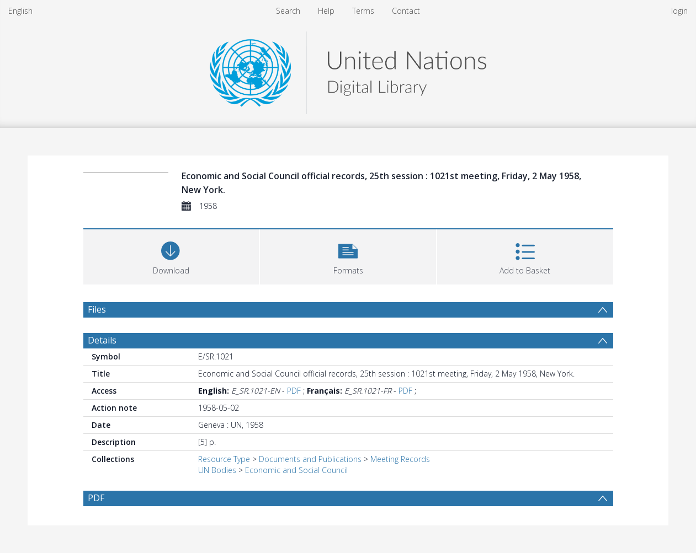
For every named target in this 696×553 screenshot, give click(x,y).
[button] (348, 255)
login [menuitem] (679, 11)
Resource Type (224, 459)
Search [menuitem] (288, 11)
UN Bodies (217, 470)
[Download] (171, 255)
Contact (406, 11)
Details (102, 340)
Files (97, 309)
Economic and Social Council (296, 470)
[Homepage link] (347, 70)
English (20, 11)
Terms (363, 11)
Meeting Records (400, 459)
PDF (294, 390)
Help (326, 11)
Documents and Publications (310, 459)
